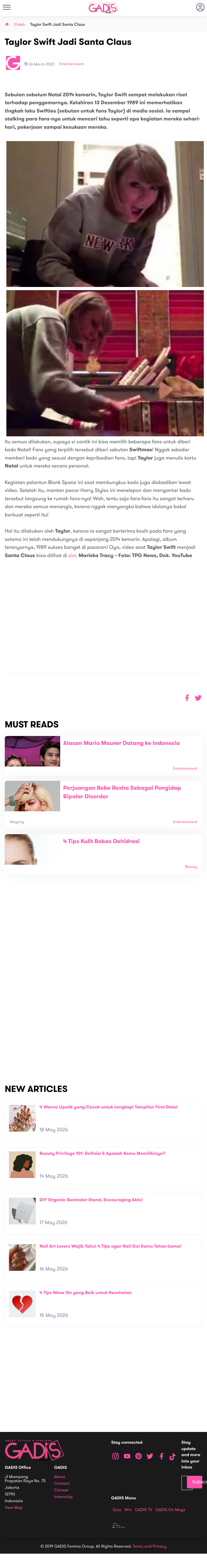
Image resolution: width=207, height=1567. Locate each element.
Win (128, 1510)
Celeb (19, 25)
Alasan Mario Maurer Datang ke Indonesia (121, 743)
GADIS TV (143, 1510)
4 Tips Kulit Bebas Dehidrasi (101, 841)
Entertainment (72, 64)
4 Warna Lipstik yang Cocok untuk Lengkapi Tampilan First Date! (108, 1107)
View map (14, 1508)
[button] (198, 698)
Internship (63, 1497)
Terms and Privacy (150, 1546)
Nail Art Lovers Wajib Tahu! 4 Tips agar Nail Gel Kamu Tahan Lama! (110, 1246)
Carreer (61, 1490)
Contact (61, 1484)
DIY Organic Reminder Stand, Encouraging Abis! (91, 1200)
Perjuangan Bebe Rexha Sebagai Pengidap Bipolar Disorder (122, 792)
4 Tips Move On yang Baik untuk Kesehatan (85, 1293)
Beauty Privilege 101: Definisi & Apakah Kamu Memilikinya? (102, 1153)
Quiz (117, 1510)
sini (72, 555)
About (59, 1477)
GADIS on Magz (170, 1510)
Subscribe (197, 1481)
